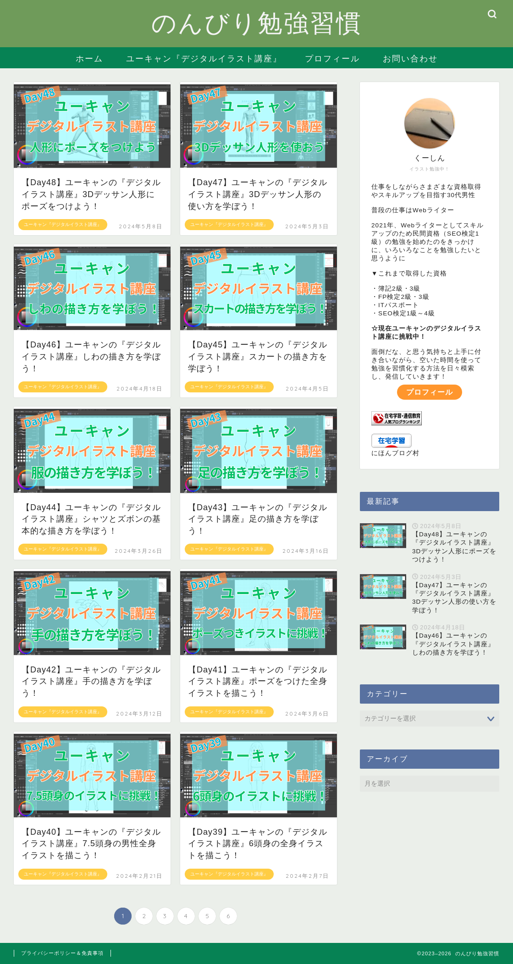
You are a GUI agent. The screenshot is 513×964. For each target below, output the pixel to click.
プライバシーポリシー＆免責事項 (62, 953)
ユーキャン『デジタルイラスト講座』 (204, 58)
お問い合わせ (410, 58)
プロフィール (332, 58)
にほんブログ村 (395, 453)
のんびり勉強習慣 (256, 22)
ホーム (89, 58)
